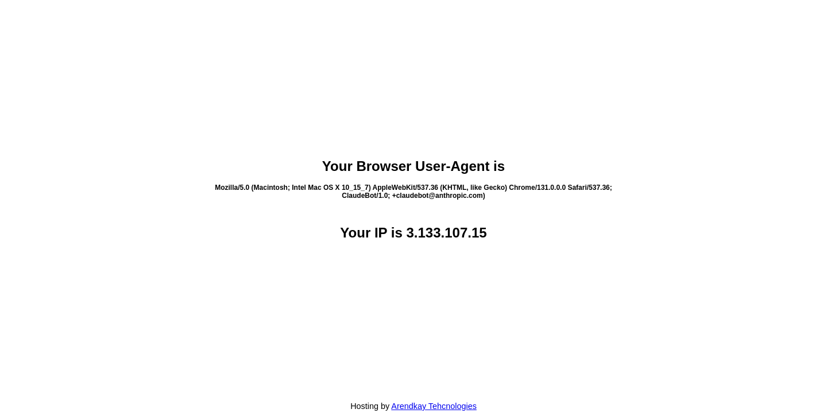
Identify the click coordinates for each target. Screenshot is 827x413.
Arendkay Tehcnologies (434, 406)
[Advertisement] (413, 291)
